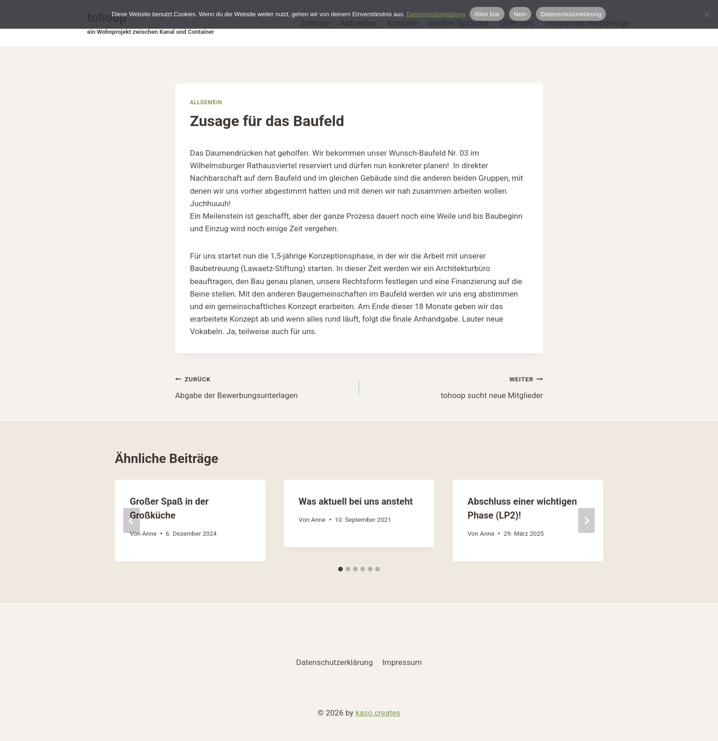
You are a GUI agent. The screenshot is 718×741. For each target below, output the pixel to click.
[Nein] (706, 14)
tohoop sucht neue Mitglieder (455, 386)
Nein (520, 14)
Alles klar (487, 14)
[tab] (340, 569)
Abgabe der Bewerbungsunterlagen (263, 386)
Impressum (402, 662)
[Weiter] (586, 520)
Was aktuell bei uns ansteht (356, 501)
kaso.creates (377, 712)
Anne (149, 533)
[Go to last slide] (131, 520)
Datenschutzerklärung (334, 662)
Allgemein (206, 102)
